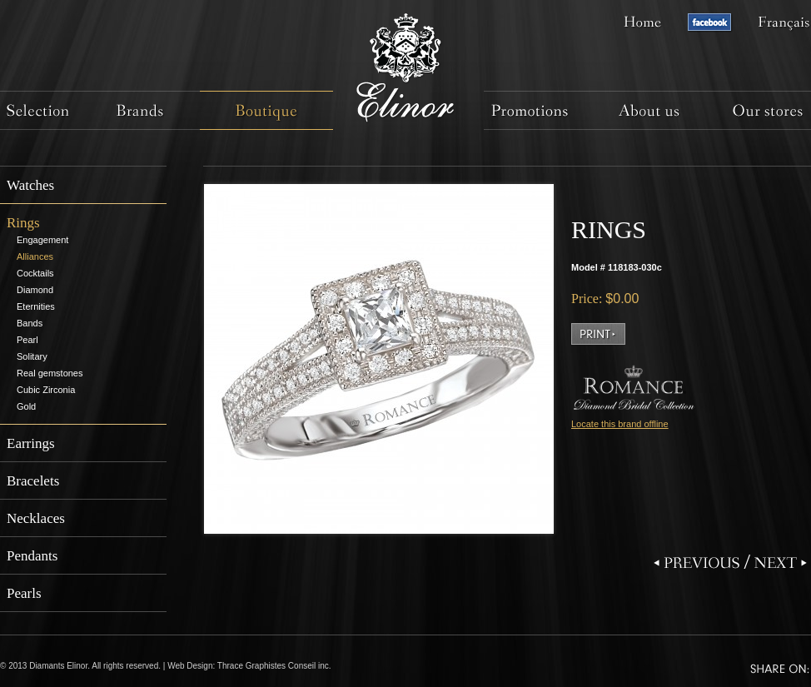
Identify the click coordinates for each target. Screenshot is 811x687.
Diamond (35, 290)
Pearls (24, 593)
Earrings (31, 443)
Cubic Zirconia (46, 390)
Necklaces (36, 518)
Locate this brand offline (620, 424)
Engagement (42, 240)
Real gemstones (50, 373)
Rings (23, 223)
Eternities (36, 306)
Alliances (35, 256)
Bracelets (33, 481)
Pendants (32, 556)
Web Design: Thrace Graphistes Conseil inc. (249, 665)
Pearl (27, 340)
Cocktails (35, 273)
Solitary (32, 356)
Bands (29, 323)
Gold (26, 406)
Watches (30, 185)
